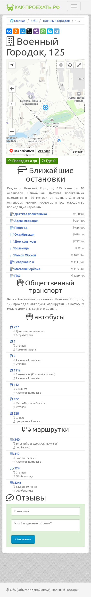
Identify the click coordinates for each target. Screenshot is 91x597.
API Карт (44, 151)
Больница (19, 248)
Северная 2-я (22, 262)
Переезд (18, 227)
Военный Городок (56, 20)
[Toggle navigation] (74, 6)
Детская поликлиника (28, 214)
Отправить (23, 539)
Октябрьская (22, 234)
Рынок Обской (23, 255)
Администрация (24, 220)
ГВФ (15, 275)
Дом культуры (23, 241)
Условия (78, 151)
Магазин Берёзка (25, 269)
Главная (19, 20)
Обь (34, 20)
